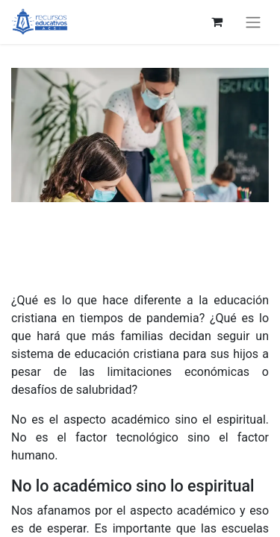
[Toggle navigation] (253, 22)
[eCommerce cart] (216, 22)
